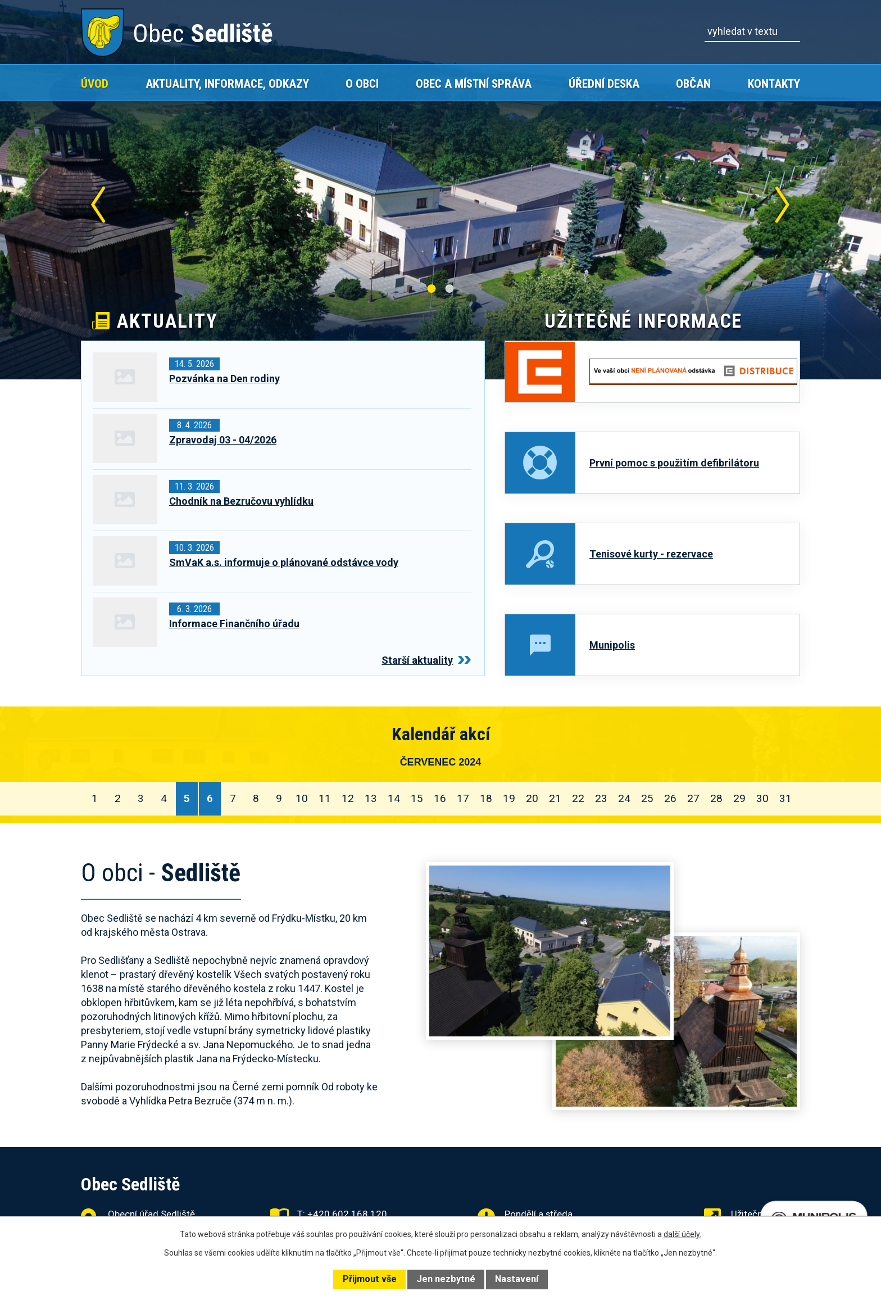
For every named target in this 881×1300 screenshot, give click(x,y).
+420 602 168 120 (347, 1214)
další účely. (682, 1234)
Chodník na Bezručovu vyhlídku (241, 501)
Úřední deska (604, 83)
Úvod (94, 83)
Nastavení (516, 1279)
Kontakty (774, 83)
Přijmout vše (370, 1279)
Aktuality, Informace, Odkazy (227, 83)
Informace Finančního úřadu (234, 623)
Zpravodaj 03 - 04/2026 (222, 440)
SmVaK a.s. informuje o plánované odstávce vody (283, 562)
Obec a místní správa (474, 83)
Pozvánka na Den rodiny (224, 378)
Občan (693, 83)
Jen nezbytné (445, 1279)
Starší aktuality (426, 660)
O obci (362, 83)
